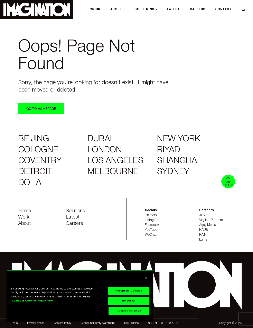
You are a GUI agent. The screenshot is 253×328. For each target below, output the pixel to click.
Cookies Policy (62, 323)
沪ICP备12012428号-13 (163, 323)
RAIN (202, 234)
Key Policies (131, 323)
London (104, 150)
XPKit (203, 215)
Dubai (99, 139)
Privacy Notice (35, 323)
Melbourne (112, 172)
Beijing (33, 139)
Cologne (38, 150)
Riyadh (171, 150)
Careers (74, 223)
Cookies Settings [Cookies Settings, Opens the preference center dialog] (128, 311)
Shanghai (178, 161)
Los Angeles (115, 161)
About (24, 223)
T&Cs (14, 323)
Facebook (152, 225)
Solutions (75, 211)
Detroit (35, 172)
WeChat (151, 234)
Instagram (152, 220)
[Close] (145, 278)
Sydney (173, 172)
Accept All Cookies (128, 291)
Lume (203, 239)
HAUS (203, 230)
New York (178, 139)
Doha (29, 183)
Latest (72, 217)
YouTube (151, 230)
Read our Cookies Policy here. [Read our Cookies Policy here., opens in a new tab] (33, 301)
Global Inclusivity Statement (98, 323)
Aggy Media (207, 225)
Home (24, 211)
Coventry (40, 161)
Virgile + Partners (211, 220)
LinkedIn (151, 215)
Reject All (128, 301)
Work (23, 217)
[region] (80, 295)
